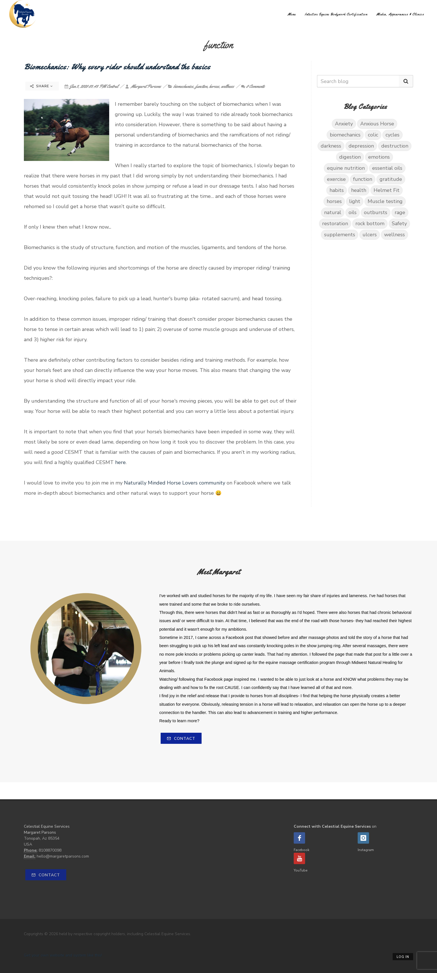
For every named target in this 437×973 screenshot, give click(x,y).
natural (332, 212)
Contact (181, 738)
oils (353, 212)
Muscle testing (385, 201)
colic (373, 134)
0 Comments (252, 86)
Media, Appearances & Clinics (400, 14)
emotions (379, 157)
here (120, 462)
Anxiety (344, 123)
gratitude (391, 179)
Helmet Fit (386, 190)
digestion (350, 157)
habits (337, 190)
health (358, 190)
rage (400, 212)
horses (214, 86)
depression (361, 145)
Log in (403, 957)
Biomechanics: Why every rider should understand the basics (117, 67)
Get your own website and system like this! (63, 955)
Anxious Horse (377, 123)
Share (41, 86)
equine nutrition (346, 168)
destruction (394, 145)
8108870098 (50, 850)
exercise (336, 179)
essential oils (387, 168)
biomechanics (183, 86)
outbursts (375, 212)
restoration (335, 223)
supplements (339, 234)
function (201, 86)
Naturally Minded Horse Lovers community (174, 482)
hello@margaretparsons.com (63, 856)
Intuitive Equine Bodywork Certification (336, 14)
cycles (392, 134)
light (354, 201)
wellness (227, 86)
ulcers (370, 234)
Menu (292, 14)
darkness (331, 145)
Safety (399, 223)
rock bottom (369, 223)
